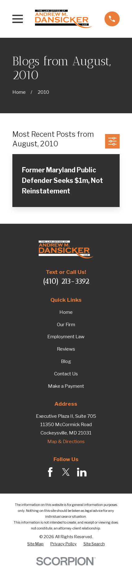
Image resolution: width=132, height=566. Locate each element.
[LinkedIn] (82, 472)
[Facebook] (50, 472)
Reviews (66, 349)
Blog (66, 361)
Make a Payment (66, 386)
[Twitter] (66, 472)
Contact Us (66, 374)
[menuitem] (35, 544)
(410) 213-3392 (66, 281)
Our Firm (66, 324)
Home (66, 312)
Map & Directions (66, 441)
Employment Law (65, 336)
